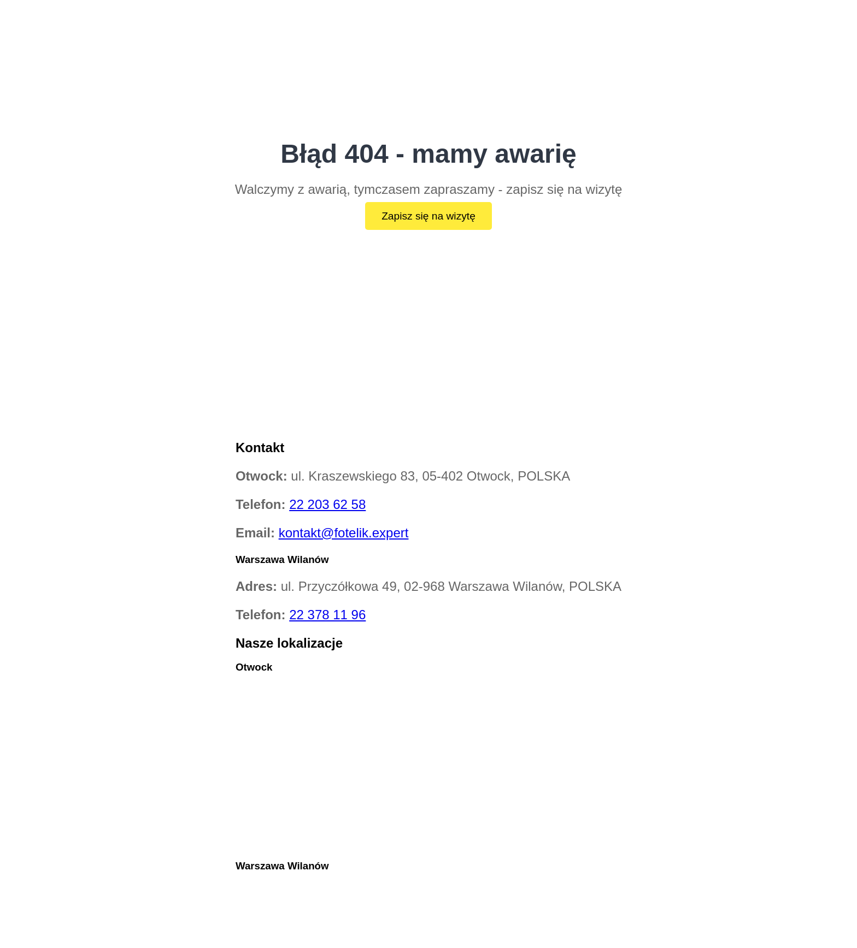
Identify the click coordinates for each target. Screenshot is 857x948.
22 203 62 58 (327, 504)
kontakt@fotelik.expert (344, 532)
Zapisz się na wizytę (428, 216)
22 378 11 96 (327, 614)
